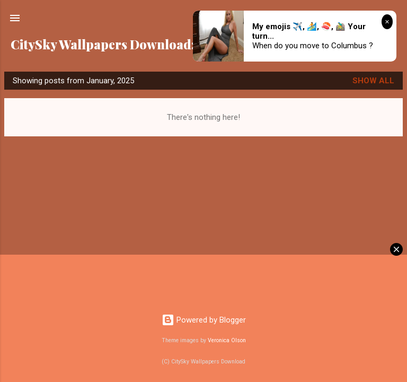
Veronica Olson (227, 340)
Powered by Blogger (204, 320)
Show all (373, 80)
